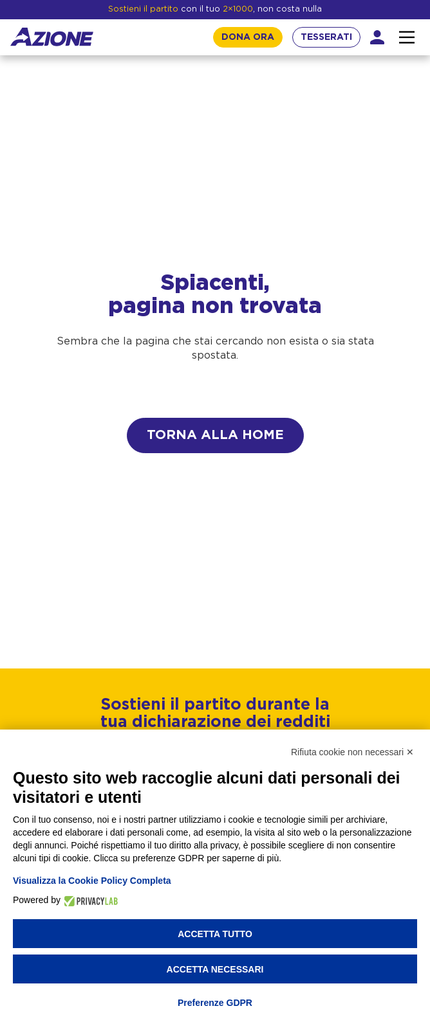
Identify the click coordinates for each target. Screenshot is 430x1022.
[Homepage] (51, 37)
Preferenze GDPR (215, 1003)
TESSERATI (326, 37)
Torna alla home (215, 435)
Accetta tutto (215, 934)
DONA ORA (247, 37)
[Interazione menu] (407, 37)
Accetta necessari (215, 969)
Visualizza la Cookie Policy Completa (92, 880)
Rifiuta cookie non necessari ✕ (352, 752)
